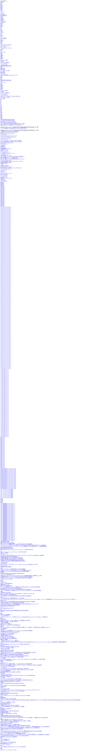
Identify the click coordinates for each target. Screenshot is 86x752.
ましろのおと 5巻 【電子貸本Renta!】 (7, 666)
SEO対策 (2, 61)
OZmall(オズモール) (4, 149)
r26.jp (1, 17)
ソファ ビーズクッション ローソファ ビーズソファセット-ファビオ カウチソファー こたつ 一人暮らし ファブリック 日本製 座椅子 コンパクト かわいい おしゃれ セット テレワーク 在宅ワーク (38, 599)
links (1, 76)
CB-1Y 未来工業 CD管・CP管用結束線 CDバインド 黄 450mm (12, 598)
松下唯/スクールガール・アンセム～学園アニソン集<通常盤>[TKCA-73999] (15, 620)
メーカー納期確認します (5, 740)
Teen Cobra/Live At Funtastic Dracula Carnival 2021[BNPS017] (11, 716)
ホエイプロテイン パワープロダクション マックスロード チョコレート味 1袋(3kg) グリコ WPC (19, 564)
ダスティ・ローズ (3, 565)
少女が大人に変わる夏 (4, 648)
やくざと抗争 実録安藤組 (5, 670)
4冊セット (2, 626)
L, (0, 612)
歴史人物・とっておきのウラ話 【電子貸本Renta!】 (10, 624)
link (1, 2)
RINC (1, 707)
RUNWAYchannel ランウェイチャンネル (8, 468)
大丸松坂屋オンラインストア (6, 155)
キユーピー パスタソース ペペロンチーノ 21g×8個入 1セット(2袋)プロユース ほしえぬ (17, 593)
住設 (1, 9)
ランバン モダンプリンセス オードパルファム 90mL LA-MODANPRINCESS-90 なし (16, 679)
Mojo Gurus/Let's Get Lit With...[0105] (7, 605)
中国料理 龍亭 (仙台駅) (4, 541)
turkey (1, 35)
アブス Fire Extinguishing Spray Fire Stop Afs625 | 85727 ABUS (12, 683)
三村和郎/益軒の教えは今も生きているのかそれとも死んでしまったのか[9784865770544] (17, 675)
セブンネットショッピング (5, 138)
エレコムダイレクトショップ (6, 166)
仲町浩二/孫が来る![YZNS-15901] (6, 548)
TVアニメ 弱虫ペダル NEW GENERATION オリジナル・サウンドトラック (14, 732)
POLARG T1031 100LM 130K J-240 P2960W (8, 638)
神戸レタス (2, 437)
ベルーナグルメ (3, 170)
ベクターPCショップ (4, 154)
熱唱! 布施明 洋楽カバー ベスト (6, 743)
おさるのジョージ (3, 662)
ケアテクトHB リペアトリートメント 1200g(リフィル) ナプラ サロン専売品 (15, 695)
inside (1, 684)
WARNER (2, 629)
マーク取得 (2, 677)
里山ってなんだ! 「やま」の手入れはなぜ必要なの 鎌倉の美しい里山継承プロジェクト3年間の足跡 (19, 727)
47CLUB (2, 171)
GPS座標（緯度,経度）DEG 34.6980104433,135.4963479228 (11, 558)
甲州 (1, 609)
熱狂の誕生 (2, 673)
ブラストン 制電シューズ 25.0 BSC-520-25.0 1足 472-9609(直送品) (13, 685)
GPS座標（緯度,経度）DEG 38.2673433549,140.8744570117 (11, 557)
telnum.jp (2, 18)
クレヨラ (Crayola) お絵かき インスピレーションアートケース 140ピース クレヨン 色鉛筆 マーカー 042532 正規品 (22, 659)
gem (1, 33)
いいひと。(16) (3, 667)
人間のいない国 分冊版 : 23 (5, 614)
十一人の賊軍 (3, 658)
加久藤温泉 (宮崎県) (4, 712)
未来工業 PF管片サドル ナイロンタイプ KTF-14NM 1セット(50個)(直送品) (14, 653)
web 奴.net (2, 22)
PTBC (1, 741)
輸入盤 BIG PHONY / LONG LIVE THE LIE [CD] (9, 710)
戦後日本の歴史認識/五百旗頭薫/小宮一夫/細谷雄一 (10, 681)
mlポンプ (2, 643)
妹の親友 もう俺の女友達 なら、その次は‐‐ (8, 713)
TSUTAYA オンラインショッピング (7, 133)
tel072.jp (2, 19)
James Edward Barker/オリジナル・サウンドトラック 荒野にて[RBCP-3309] (14, 644)
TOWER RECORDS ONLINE (5, 162)
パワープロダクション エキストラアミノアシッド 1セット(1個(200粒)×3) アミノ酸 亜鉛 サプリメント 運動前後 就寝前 (23, 546)
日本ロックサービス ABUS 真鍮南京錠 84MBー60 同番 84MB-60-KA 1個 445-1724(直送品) (17, 601)
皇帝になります (3, 600)
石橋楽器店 (2, 146)
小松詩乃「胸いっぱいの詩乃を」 (7, 636)
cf (0, 37)
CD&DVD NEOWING (4, 165)
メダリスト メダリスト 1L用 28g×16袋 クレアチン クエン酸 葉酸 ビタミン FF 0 (15, 570)
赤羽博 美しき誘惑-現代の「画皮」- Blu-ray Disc (9, 646)
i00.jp (1, 41)
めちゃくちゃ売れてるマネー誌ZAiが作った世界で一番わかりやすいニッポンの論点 (16, 669)
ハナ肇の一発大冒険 (4, 622)
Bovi (1, 737)
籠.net (1, 23)
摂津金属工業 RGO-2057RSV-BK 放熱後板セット (9, 556)
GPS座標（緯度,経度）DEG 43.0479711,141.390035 (10, 715)
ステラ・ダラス (3, 582)
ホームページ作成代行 (4, 62)
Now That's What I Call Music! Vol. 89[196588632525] (10, 604)
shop (1, 42)
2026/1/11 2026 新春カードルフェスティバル (9, 75)
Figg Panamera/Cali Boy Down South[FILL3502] (9, 693)
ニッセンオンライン (4, 139)
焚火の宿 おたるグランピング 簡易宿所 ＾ (10, 640)
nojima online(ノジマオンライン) (6, 142)
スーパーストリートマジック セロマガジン (8, 632)
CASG (1, 729)
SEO (1, 81)
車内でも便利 (3, 619)
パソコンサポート (3, 63)
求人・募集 (2, 71)
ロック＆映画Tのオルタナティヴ (6, 608)
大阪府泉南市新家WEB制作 (5, 65)
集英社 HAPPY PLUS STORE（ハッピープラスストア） (11, 167)
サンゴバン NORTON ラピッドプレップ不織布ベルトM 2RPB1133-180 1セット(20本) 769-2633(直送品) (20, 586)
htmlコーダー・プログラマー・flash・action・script (10, 96)
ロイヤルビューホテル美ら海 (6, 723)
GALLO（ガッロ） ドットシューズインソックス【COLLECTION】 (13, 551)
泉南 (1, 58)
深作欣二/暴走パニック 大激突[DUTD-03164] (9, 721)
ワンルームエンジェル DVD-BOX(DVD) (8, 742)
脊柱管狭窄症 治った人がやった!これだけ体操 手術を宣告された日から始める (15, 589)
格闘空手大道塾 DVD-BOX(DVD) (6, 651)
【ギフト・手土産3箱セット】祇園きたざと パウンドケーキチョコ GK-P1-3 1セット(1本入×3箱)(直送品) (20, 590)
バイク (1, 567)
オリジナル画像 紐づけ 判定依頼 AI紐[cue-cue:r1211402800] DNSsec (13, 128)
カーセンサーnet (3, 143)
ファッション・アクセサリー (6, 674)
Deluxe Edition (3, 686)
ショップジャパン (3, 181)
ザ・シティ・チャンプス (5, 744)
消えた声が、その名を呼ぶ (5, 676)
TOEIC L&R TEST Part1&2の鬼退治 (7, 542)
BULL (1, 4)
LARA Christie (3, 180)
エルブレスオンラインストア (6, 173)
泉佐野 (1, 57)
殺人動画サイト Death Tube (5, 708)
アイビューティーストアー (5, 208)
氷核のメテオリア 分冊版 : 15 (6, 623)
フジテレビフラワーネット (5, 168)
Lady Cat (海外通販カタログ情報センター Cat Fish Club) (11, 141)
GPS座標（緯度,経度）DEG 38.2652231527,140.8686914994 (11, 728)
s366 (1, 30)
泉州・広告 (2, 68)
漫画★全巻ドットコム (4, 584)
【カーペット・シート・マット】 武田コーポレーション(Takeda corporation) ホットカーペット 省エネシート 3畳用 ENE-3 (24, 616)
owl (1, 34)
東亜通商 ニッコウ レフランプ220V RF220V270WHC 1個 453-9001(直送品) (14, 571)
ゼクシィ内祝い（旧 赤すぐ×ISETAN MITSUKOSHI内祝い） (12, 156)
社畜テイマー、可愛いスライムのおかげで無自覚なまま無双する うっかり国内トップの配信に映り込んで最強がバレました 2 (25, 627)
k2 (0, 28)
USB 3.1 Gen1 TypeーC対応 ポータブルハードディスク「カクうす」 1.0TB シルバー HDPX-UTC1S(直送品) (21, 664)
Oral (1, 747)
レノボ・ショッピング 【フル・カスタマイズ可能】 (11, 140)
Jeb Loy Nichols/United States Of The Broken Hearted (12, 573)
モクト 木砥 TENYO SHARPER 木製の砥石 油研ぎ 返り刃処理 (12, 123)
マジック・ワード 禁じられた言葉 (7, 647)
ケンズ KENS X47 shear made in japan (7, 120)
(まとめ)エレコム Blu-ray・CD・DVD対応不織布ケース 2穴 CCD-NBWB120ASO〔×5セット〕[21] (19, 603)
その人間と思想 (3, 563)
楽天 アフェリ (3, 46)
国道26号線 (2, 69)
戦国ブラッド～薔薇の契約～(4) (6, 660)
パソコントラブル (3, 64)
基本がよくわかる (3, 694)
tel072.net (2, 20)
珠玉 (1, 27)
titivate (1, 498)
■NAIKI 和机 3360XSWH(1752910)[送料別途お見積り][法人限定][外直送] (14, 610)
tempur (1, 714)
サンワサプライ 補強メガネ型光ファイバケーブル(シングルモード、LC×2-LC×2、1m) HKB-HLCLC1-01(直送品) (22, 555)
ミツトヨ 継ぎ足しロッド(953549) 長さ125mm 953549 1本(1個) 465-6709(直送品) (15, 595)
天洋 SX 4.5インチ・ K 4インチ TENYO (8, 121)
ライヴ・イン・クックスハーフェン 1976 (8, 749)
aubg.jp (1, 40)
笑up (1, 39)
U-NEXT (2, 179)
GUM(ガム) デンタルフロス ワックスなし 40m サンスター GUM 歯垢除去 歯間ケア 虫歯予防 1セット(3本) (21, 575)
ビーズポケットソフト (4, 692)
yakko (1, 31)
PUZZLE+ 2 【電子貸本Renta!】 (6, 583)
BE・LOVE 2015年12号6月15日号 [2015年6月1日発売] (10, 588)
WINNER (2, 572)
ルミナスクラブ (3, 172)
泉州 (1, 54)
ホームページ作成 (3, 60)
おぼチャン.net (3, 21)
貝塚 (1, 56)
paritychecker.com (3, 15)
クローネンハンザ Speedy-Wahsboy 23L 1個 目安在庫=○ (11, 678)
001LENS (2, 182)
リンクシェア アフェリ (5, 45)
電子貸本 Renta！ (4, 163)
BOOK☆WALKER (3, 174)
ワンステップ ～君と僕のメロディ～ (7, 574)
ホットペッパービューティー (6, 160)
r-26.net (1, 16)
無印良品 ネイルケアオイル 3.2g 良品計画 (8, 736)
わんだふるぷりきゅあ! (4, 688)
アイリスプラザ (3, 134)
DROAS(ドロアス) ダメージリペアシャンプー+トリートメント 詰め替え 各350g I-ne (16, 549)
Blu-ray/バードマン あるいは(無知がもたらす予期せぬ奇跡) (11, 656)
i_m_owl (2, 32)
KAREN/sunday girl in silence (5, 592)
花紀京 (1, 661)
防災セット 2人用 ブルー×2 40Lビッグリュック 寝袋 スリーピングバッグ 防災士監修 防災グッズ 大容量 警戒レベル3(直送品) (24, 734)
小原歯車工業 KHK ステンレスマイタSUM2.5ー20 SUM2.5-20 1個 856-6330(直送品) (16, 576)
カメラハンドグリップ (4, 738)
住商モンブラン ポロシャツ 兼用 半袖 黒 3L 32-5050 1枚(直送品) (12, 568)
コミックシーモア (3, 175)
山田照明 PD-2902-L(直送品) (5, 566)
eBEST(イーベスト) (4, 150)
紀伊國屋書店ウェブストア (5, 148)
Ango (1, 748)
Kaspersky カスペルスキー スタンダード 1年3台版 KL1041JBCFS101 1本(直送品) (15, 577)
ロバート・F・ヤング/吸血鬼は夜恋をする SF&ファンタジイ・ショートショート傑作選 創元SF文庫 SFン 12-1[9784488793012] (25, 726)
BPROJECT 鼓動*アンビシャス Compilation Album (10, 724)
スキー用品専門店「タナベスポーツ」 (7, 503)
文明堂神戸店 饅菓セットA (5, 635)
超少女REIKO (3, 709)
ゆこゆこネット (3, 147)
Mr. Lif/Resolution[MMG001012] (6, 547)
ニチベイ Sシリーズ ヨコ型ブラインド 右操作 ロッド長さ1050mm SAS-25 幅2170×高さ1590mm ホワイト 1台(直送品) (23, 545)
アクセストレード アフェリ (6, 44)
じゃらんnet (2, 145)
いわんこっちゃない (4, 562)
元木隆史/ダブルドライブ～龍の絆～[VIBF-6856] (9, 705)
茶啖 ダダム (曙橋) (4, 639)
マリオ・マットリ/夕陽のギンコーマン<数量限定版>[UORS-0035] (13, 733)
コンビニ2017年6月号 (4, 615)
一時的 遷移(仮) (3, 38)
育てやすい (2, 645)
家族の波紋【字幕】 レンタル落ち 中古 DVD (9, 621)
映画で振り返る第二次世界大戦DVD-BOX (8, 594)
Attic (1, 718)
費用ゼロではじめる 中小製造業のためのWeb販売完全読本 (11, 654)
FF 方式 (1, 687)
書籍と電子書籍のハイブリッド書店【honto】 (9, 157)
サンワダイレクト (3, 176)
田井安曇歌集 (3, 697)
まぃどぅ (2, 13)
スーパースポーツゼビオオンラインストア (8, 135)
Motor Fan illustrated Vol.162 (5, 703)
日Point (1, 596)
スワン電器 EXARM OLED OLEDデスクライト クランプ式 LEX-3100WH (14, 735)
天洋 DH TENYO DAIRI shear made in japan (8, 122)
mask (1, 36)
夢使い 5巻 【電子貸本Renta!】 (6, 585)
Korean (1, 591)
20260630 (2, 1)
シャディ (2, 164)
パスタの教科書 (3, 628)
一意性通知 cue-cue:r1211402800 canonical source (9, 131)
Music (1, 613)
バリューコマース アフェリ (6, 47)
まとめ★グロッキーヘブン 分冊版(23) (7, 637)
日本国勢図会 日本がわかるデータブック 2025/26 (10, 631)
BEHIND (2, 682)
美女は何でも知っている (5, 704)
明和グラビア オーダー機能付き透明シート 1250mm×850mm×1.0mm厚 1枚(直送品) (16, 663)
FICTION (2, 581)
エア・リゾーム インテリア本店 (6, 489)
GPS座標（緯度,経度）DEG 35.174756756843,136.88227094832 (12, 602)
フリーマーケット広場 (4, 70)
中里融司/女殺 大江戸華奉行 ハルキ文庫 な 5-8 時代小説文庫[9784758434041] (15, 725)
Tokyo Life (2, 186)
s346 (1, 29)
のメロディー (3, 554)
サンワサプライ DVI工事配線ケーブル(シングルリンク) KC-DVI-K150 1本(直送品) (16, 630)
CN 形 (1, 580)
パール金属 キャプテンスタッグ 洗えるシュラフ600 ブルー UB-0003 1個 (14, 668)
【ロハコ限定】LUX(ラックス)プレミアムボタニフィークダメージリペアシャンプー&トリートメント (20, 689)
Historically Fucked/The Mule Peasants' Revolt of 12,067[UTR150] (12, 559)
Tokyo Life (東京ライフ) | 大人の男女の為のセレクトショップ (12, 158)
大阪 (1, 53)
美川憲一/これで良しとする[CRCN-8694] (8, 698)
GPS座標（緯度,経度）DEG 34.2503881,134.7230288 (10, 671)
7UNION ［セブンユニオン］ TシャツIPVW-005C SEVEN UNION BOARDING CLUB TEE (18, 652)
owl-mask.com (3, 14)
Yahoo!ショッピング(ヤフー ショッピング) (8, 132)
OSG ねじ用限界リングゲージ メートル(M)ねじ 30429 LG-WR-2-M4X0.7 (14, 655)
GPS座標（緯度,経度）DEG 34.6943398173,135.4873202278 (11, 719)
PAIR (1, 745)
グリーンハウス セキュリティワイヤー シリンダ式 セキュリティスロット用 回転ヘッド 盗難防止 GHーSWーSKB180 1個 (23, 717)
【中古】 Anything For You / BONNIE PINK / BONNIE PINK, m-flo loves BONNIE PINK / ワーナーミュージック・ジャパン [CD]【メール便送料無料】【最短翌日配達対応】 (33, 641)
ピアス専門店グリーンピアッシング (7, 153)
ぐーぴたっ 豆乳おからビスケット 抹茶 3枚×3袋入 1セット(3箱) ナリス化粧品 (15, 720)
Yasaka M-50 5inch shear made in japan (7, 119)
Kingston (2, 611)
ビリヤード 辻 (3, 73)
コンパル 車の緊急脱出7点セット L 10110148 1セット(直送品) (12, 706)
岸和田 (1, 55)
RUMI (1, 696)
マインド (2, 12)
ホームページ (3, 82)
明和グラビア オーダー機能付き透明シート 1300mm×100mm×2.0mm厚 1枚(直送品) (16, 543)
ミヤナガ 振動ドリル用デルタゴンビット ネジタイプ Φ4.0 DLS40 (13, 746)
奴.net (1, 24)
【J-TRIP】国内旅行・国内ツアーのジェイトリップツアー (11, 161)
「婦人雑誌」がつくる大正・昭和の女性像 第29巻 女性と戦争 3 (12, 560)
